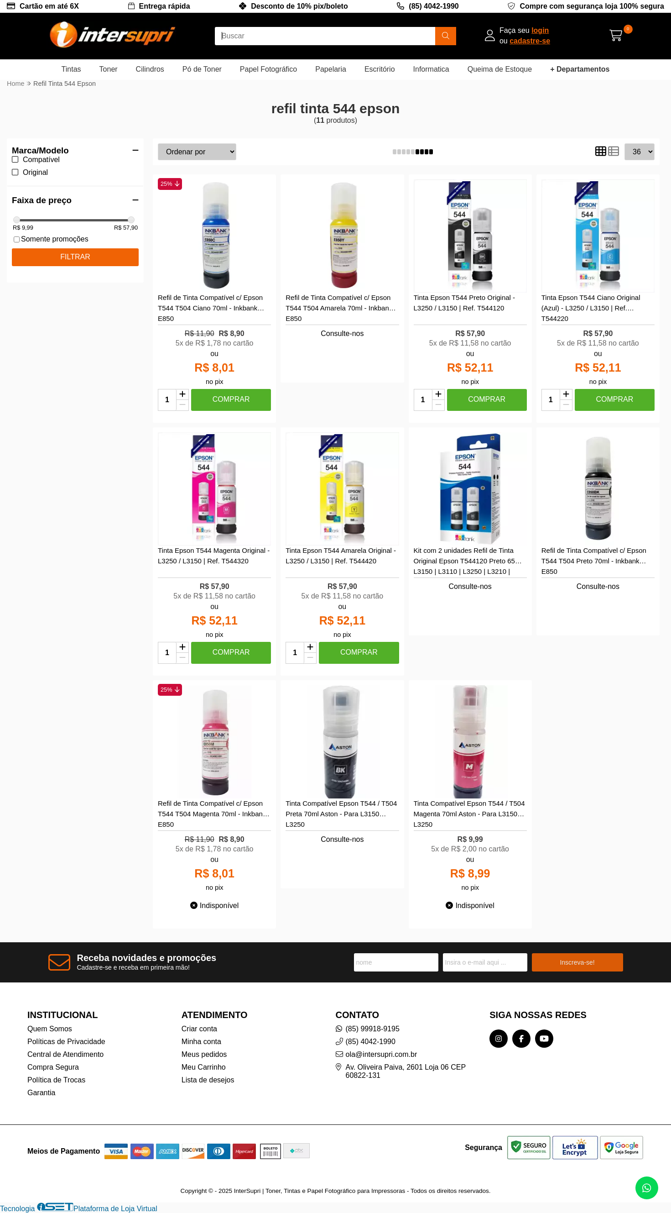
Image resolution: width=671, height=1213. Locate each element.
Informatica (431, 69)
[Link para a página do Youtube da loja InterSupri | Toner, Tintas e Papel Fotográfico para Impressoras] (544, 1038)
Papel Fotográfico (268, 69)
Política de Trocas (56, 1080)
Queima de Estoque (500, 69)
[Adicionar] (182, 394)
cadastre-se (530, 41)
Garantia (41, 1093)
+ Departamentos (579, 69)
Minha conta (201, 1041)
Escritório (379, 69)
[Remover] (182, 405)
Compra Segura (53, 1067)
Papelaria (330, 69)
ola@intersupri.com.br (381, 1054)
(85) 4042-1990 (433, 6)
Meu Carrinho (204, 1067)
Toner (108, 69)
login (540, 30)
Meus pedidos (204, 1054)
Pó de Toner (202, 69)
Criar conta (199, 1029)
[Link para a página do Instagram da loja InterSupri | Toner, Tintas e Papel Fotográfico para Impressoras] (498, 1038)
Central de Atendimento (65, 1054)
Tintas (71, 69)
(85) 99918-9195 (373, 1029)
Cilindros (150, 69)
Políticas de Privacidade (66, 1041)
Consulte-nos (342, 333)
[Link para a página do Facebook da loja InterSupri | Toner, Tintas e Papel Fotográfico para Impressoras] (521, 1038)
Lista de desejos (208, 1080)
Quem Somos (49, 1029)
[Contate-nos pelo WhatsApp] (646, 1187)
